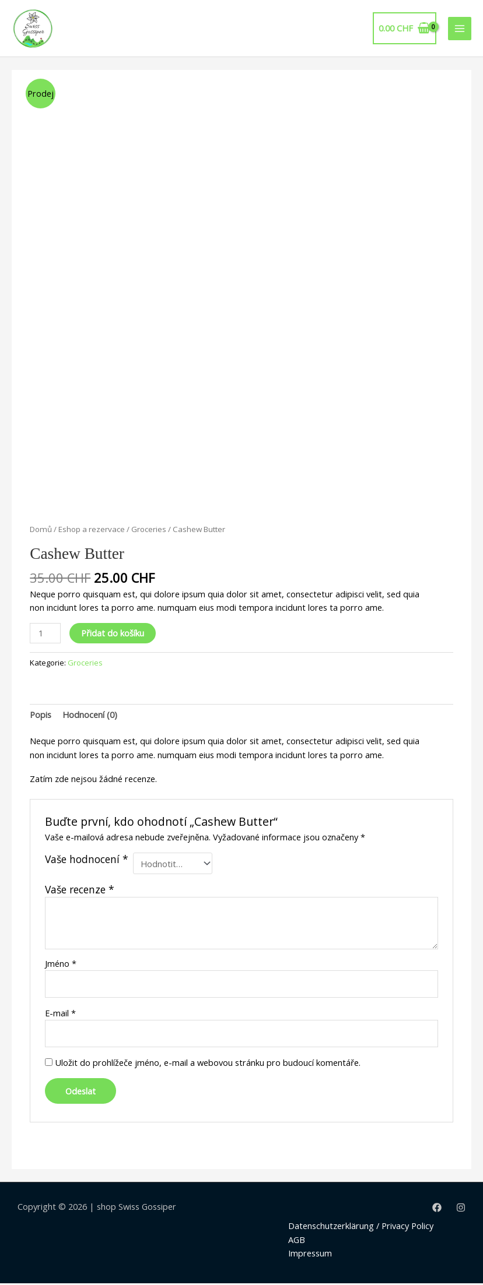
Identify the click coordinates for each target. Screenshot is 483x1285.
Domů (41, 530)
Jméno (60, 964)
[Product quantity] (45, 634)
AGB (296, 1241)
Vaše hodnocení (86, 861)
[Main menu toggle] (459, 29)
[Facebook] (437, 1208)
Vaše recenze (79, 890)
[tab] (40, 716)
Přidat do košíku (112, 634)
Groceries (148, 530)
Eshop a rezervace (91, 530)
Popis (40, 716)
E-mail (60, 1014)
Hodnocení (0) (89, 716)
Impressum (310, 1254)
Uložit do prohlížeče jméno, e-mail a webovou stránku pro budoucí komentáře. (207, 1063)
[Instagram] (461, 1208)
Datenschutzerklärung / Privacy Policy (360, 1227)
